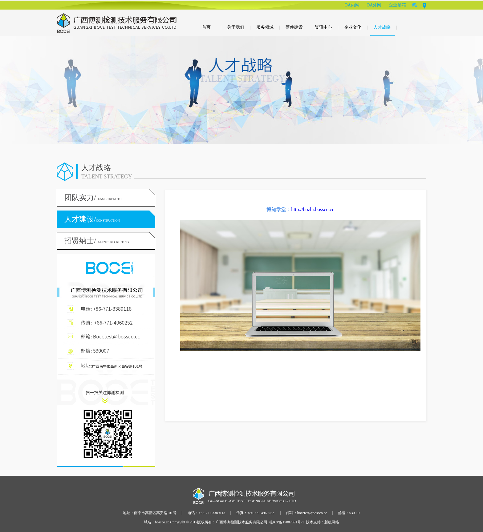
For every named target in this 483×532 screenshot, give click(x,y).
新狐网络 (331, 522)
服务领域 (268, 27)
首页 (211, 27)
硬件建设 (297, 27)
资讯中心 (327, 27)
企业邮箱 (397, 5)
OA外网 (374, 5)
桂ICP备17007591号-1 (286, 522)
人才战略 (385, 27)
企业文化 (356, 27)
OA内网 (352, 5)
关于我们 (239, 27)
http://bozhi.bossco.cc (312, 209)
